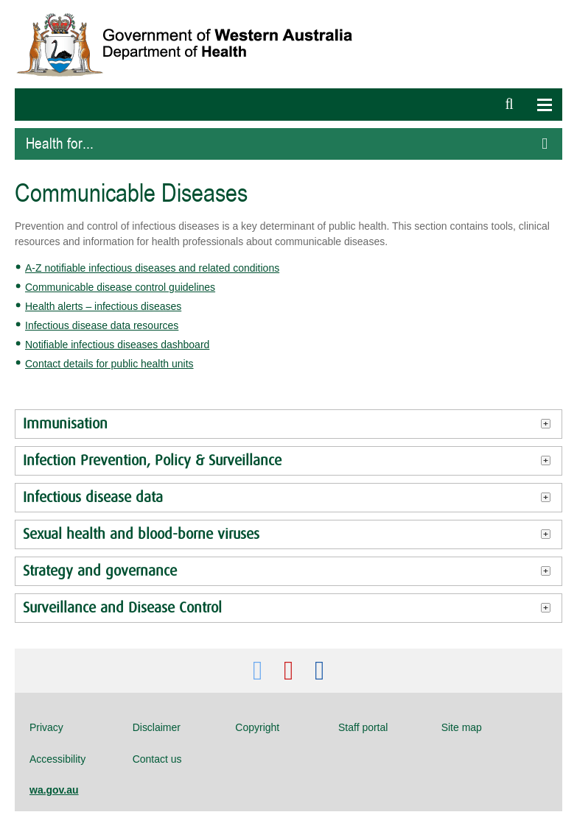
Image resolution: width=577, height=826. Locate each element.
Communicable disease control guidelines (120, 287)
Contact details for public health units (109, 364)
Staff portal (363, 727)
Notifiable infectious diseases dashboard (117, 344)
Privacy (46, 727)
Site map (461, 727)
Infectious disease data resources (101, 325)
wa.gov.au (54, 790)
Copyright (257, 727)
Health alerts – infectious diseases (103, 306)
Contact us (157, 759)
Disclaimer (157, 727)
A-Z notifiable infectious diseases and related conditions (152, 268)
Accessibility (57, 759)
